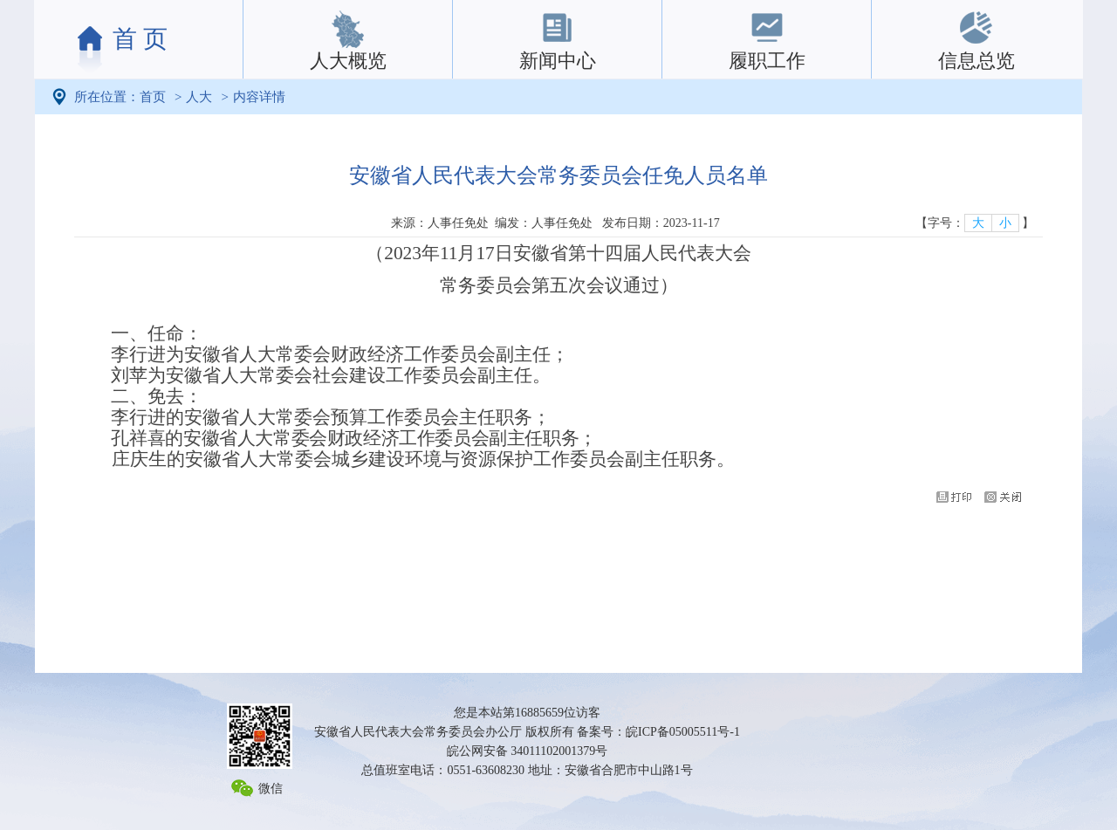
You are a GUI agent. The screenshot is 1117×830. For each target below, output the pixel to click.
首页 (153, 97)
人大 (199, 97)
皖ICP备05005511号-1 (683, 731)
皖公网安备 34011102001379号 (527, 751)
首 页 (140, 38)
